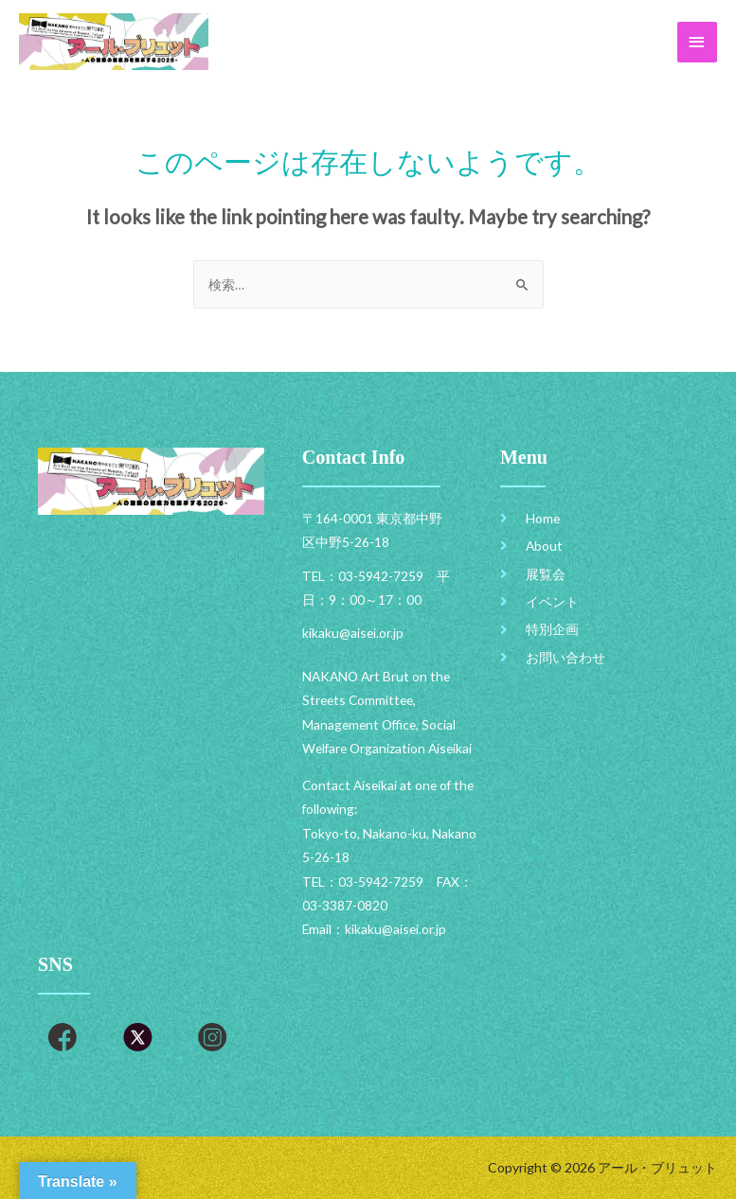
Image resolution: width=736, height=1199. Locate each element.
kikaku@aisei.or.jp (395, 929)
